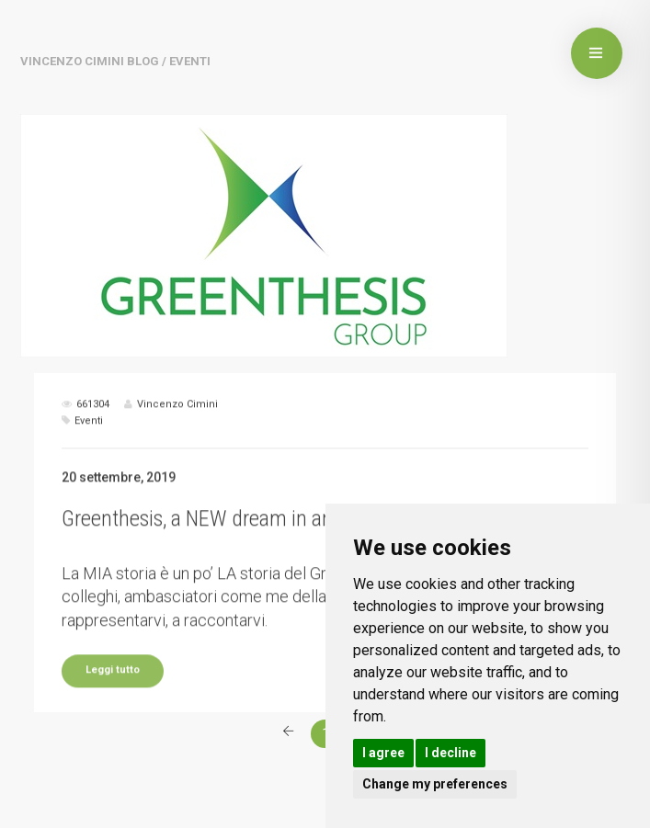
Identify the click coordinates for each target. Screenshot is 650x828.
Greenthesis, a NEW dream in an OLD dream (248, 541)
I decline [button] (450, 752)
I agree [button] (383, 752)
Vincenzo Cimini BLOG (89, 61)
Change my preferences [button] (434, 784)
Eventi (88, 443)
